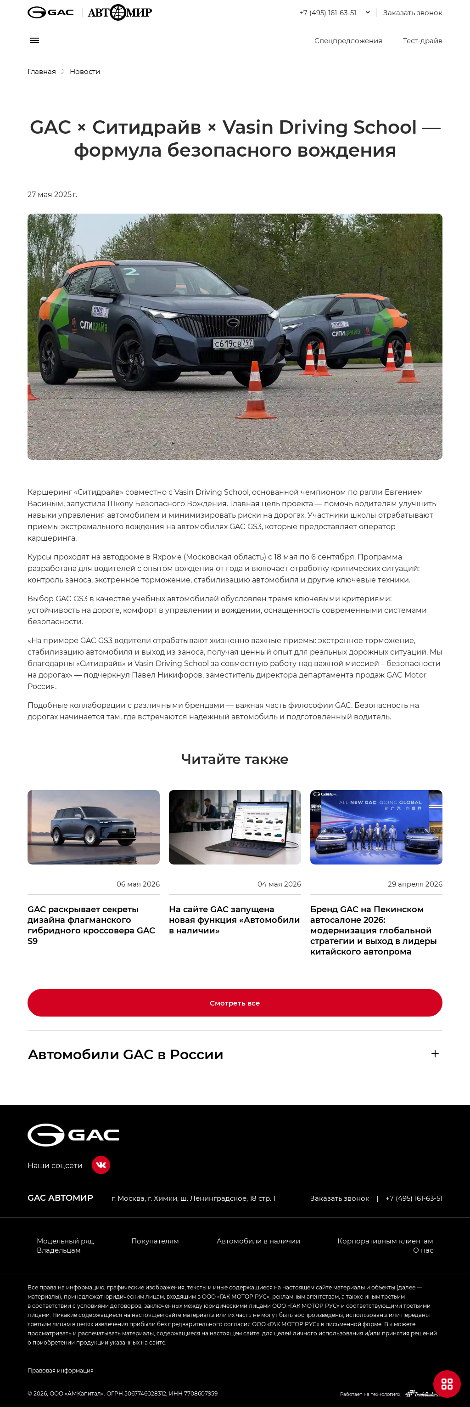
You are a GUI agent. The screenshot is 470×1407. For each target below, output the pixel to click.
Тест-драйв (417, 40)
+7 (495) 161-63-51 (414, 1198)
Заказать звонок (412, 12)
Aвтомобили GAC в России (126, 1054)
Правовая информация (61, 1370)
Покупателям (155, 1240)
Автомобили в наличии (258, 1240)
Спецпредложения (342, 40)
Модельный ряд (65, 1240)
